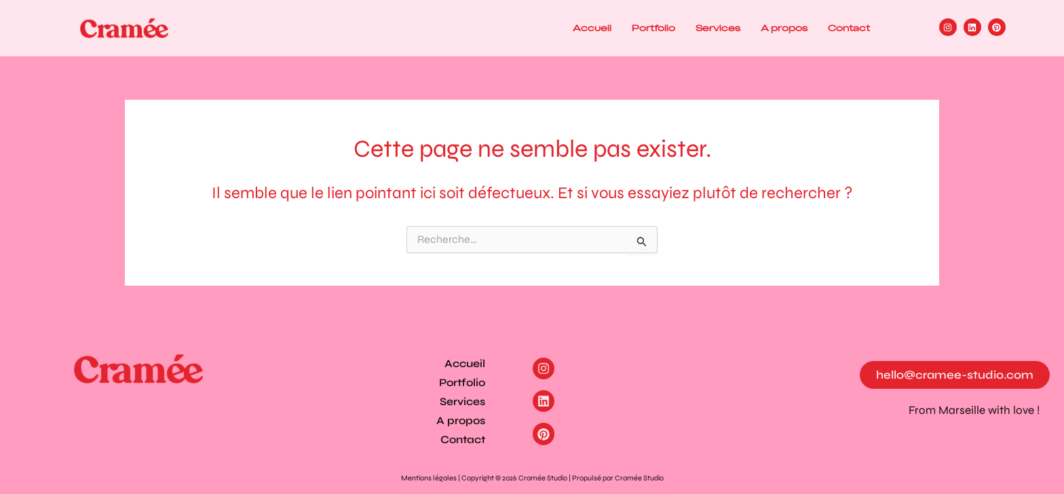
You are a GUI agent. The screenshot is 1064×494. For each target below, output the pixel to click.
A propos (784, 28)
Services (718, 28)
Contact (849, 28)
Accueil (592, 28)
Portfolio (653, 28)
